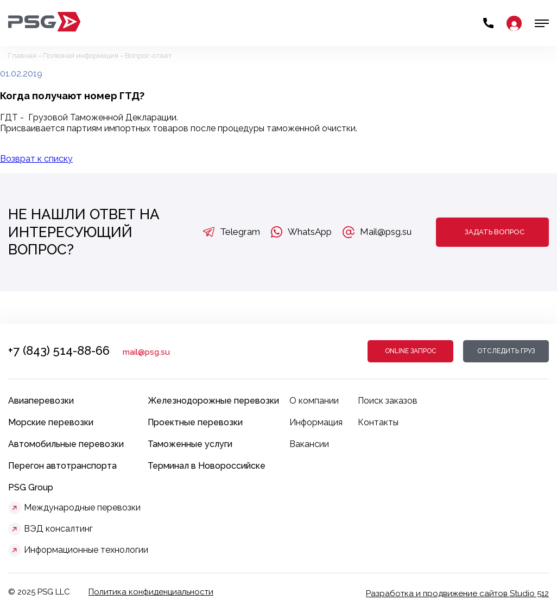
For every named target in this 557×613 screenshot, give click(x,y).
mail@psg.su (146, 352)
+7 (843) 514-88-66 (59, 350)
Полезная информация (80, 56)
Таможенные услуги (190, 444)
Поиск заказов (387, 400)
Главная (22, 56)
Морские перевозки (50, 422)
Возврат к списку (36, 159)
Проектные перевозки (195, 422)
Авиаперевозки (41, 400)
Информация (316, 422)
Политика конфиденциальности (150, 592)
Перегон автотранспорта (62, 466)
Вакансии (309, 444)
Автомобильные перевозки (66, 444)
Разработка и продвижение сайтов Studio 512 (457, 593)
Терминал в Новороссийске (206, 466)
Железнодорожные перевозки (213, 400)
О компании (314, 400)
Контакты (378, 422)
